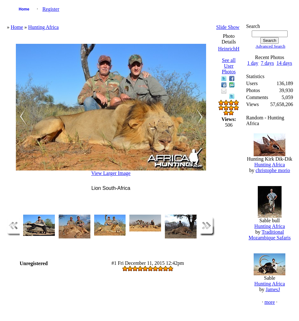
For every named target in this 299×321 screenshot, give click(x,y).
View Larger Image (111, 173)
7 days (267, 63)
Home (24, 9)
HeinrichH (229, 48)
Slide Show (227, 27)
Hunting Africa (43, 27)
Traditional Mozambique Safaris (270, 234)
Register (50, 9)
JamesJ (273, 289)
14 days (284, 63)
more (269, 302)
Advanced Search (270, 46)
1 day (252, 63)
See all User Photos (229, 65)
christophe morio (273, 170)
